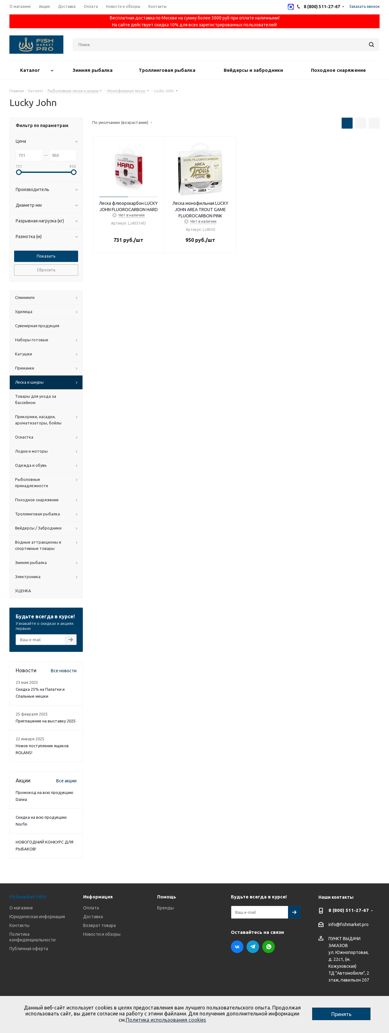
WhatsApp (268, 946)
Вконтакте (237, 946)
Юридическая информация (37, 916)
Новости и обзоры (101, 934)
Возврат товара (99, 925)
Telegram (253, 946)
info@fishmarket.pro (348, 924)
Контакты (19, 925)
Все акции (66, 780)
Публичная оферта (28, 948)
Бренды (165, 907)
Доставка (93, 916)
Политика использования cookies (166, 1020)
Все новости (64, 670)
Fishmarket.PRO (27, 896)
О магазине (21, 907)
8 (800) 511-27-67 (348, 910)
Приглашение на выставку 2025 (46, 721)
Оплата (91, 907)
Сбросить (46, 270)
